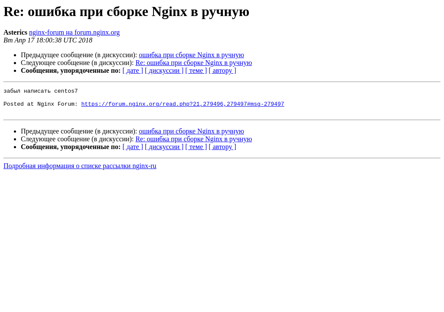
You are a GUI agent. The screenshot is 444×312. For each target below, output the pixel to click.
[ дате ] (132, 70)
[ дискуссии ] (164, 70)
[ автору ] (222, 70)
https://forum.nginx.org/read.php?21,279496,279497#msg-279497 (182, 107)
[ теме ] (196, 70)
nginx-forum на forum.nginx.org (74, 32)
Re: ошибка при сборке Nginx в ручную (193, 62)
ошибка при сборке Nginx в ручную (191, 54)
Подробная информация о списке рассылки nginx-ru (80, 171)
